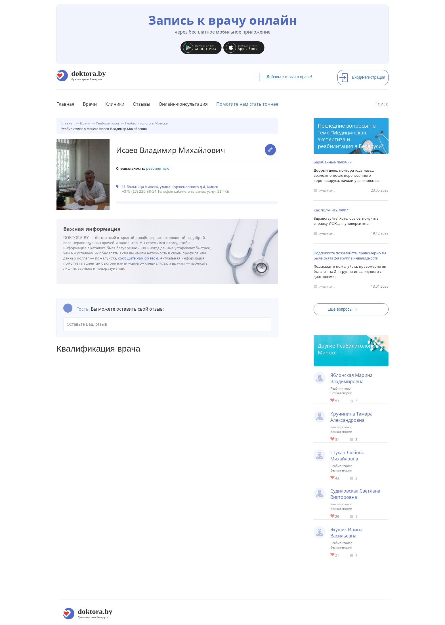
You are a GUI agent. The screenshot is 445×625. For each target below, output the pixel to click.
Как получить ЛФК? (331, 210)
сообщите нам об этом (138, 258)
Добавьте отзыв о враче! (283, 76)
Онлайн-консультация (183, 104)
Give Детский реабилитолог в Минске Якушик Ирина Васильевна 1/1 (332, 555)
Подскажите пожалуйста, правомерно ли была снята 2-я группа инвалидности (350, 255)
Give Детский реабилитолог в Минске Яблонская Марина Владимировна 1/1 (332, 400)
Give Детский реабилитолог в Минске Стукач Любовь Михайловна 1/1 (332, 478)
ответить (327, 190)
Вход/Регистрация (362, 77)
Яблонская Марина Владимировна (351, 378)
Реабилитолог (158, 168)
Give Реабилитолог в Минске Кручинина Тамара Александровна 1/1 (332, 439)
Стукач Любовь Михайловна (347, 455)
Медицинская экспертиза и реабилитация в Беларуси (350, 139)
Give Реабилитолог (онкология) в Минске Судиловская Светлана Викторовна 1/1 (332, 516)
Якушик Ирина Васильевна (346, 532)
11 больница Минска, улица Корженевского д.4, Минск (170, 187)
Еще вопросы (344, 309)
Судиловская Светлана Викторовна (355, 494)
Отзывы (141, 104)
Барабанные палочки (333, 162)
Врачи (90, 104)
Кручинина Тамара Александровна (351, 417)
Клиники (114, 104)
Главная (65, 104)
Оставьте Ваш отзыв (167, 324)
